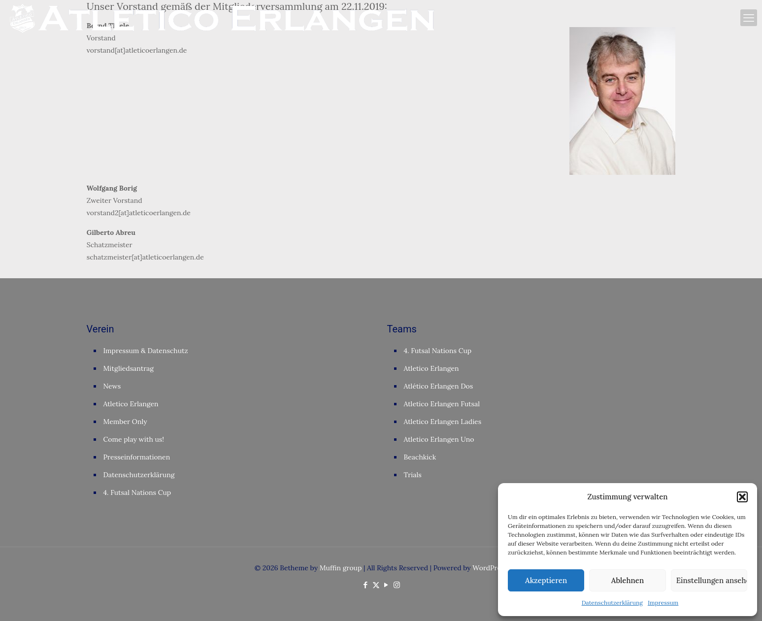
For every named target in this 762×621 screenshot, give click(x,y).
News (112, 386)
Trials (413, 474)
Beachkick (420, 457)
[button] (742, 497)
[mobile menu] (748, 17)
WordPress (489, 567)
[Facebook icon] (365, 584)
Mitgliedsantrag (128, 368)
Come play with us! (134, 439)
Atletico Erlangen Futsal (442, 403)
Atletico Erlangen (131, 403)
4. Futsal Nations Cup (137, 492)
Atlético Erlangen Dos (438, 386)
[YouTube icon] (386, 584)
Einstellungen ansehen (711, 580)
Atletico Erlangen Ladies (443, 421)
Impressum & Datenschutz (145, 350)
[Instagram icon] (396, 584)
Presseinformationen (136, 457)
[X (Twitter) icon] (376, 584)
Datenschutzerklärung (612, 602)
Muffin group (341, 567)
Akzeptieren (546, 580)
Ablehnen (627, 580)
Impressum (663, 602)
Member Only (125, 421)
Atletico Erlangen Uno (439, 439)
